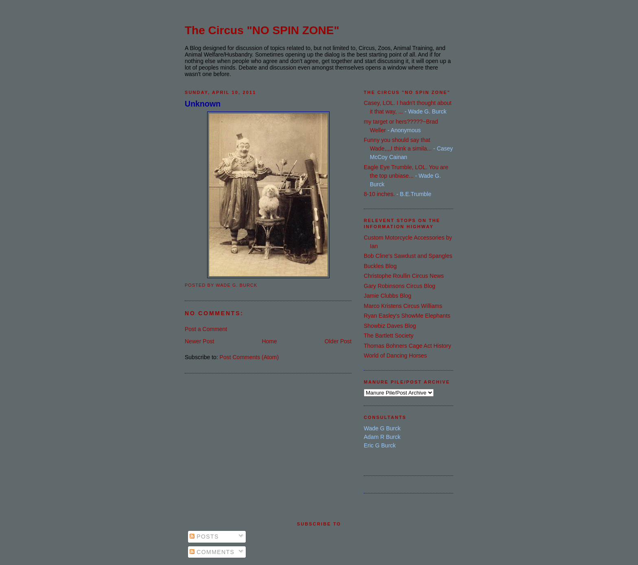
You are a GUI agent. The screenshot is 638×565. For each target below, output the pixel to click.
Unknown (203, 103)
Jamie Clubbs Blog (387, 295)
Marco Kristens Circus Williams (403, 306)
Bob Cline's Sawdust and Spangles (408, 256)
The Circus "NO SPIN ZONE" (262, 30)
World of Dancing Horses (395, 355)
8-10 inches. (379, 194)
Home (269, 341)
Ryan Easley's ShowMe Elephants (407, 315)
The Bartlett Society (388, 335)
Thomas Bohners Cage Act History (407, 345)
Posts (204, 536)
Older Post (338, 341)
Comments (212, 552)
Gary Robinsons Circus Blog (399, 286)
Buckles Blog (380, 266)
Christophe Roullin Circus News (404, 276)
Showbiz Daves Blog (390, 326)
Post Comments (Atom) (249, 357)
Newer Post (199, 341)
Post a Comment (206, 329)
